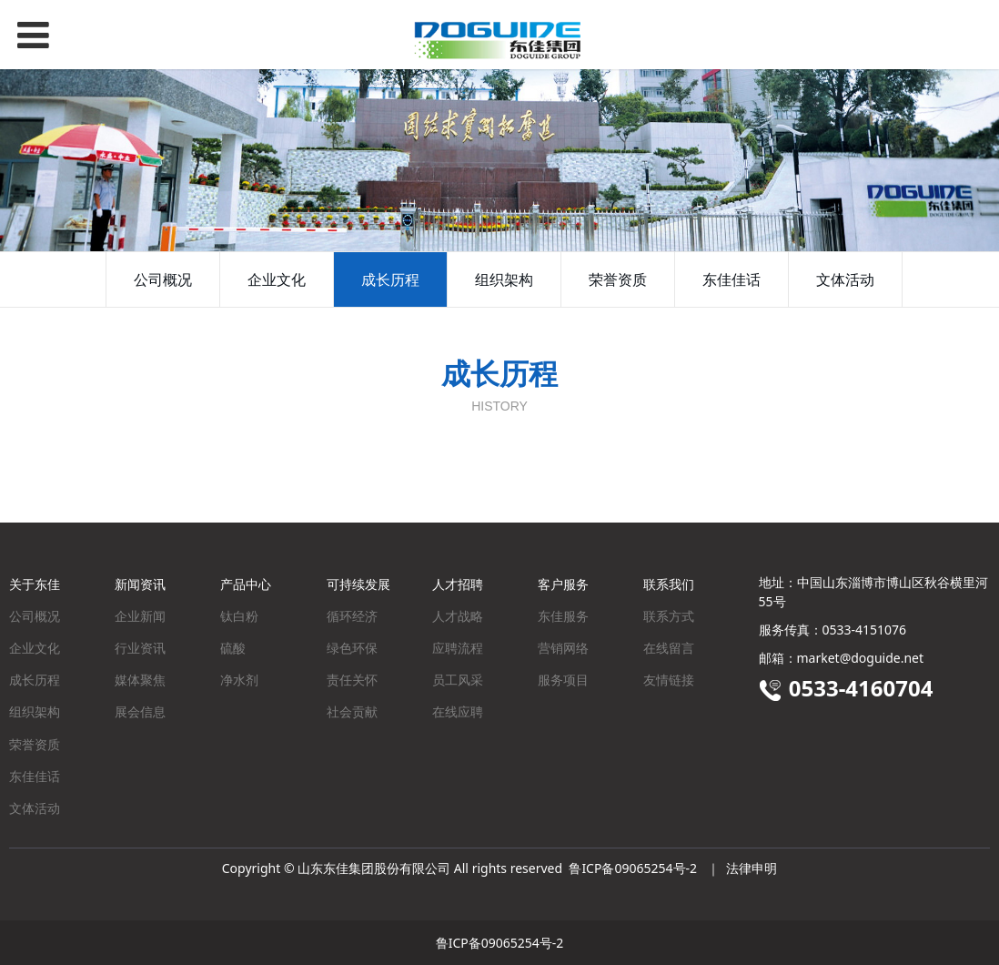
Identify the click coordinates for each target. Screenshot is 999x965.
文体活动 (845, 279)
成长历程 (390, 279)
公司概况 (163, 279)
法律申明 (751, 868)
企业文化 (276, 279)
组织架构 (504, 279)
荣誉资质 (618, 279)
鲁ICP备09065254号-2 (633, 868)
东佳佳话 (731, 279)
